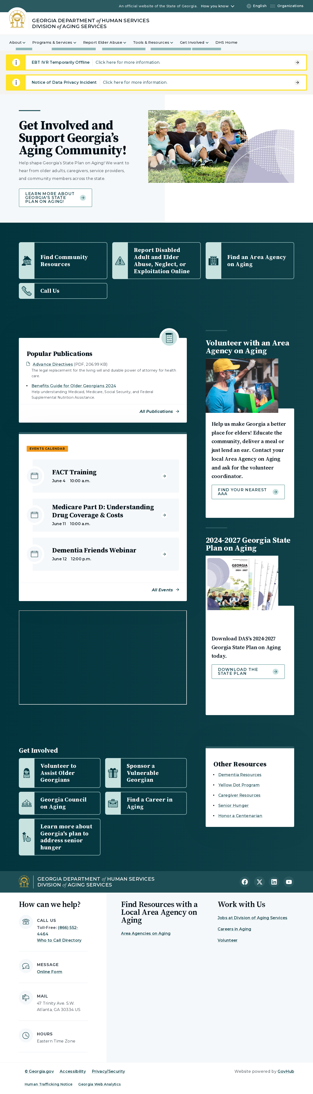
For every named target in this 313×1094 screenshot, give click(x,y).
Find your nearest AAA (248, 492)
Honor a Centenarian (240, 815)
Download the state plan (248, 671)
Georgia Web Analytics (99, 1084)
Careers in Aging (234, 929)
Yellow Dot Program (239, 785)
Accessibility (73, 1071)
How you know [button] (215, 6)
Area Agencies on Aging (145, 933)
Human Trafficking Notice (49, 1084)
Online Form (50, 971)
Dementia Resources (240, 774)
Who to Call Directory (59, 940)
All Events (162, 590)
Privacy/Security (108, 1071)
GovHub (286, 1071)
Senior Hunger (233, 805)
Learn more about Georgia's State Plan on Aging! (55, 197)
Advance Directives (53, 364)
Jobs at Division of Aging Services (253, 918)
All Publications (156, 411)
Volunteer (228, 940)
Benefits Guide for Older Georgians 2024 (74, 386)
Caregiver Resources (239, 795)
